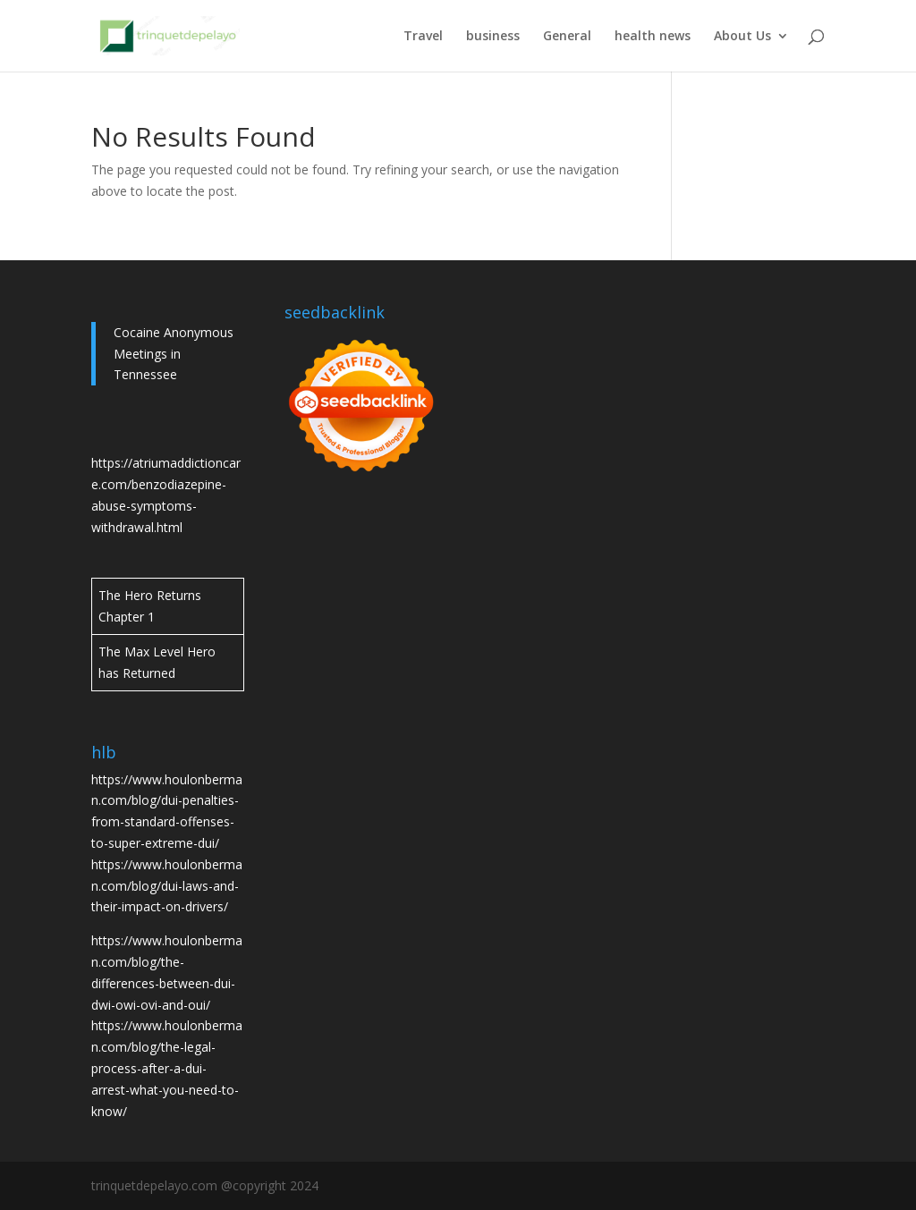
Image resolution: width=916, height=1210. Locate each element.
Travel (423, 37)
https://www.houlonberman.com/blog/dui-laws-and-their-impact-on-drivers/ (166, 886)
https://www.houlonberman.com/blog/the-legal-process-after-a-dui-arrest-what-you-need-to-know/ (166, 1068)
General (567, 37)
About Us (742, 37)
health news (653, 37)
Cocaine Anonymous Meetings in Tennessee (173, 354)
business (493, 37)
